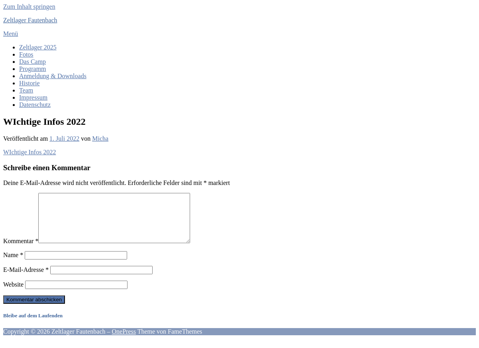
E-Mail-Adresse (26, 279)
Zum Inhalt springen (29, 6)
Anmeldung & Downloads (52, 76)
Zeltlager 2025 (38, 47)
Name (13, 264)
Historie (29, 83)
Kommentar (20, 250)
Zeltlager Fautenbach (30, 20)
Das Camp (32, 61)
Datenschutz (35, 104)
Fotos (26, 54)
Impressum (33, 97)
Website (13, 294)
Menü (10, 33)
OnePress (124, 341)
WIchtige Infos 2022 (29, 152)
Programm (32, 68)
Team (26, 90)
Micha (100, 138)
